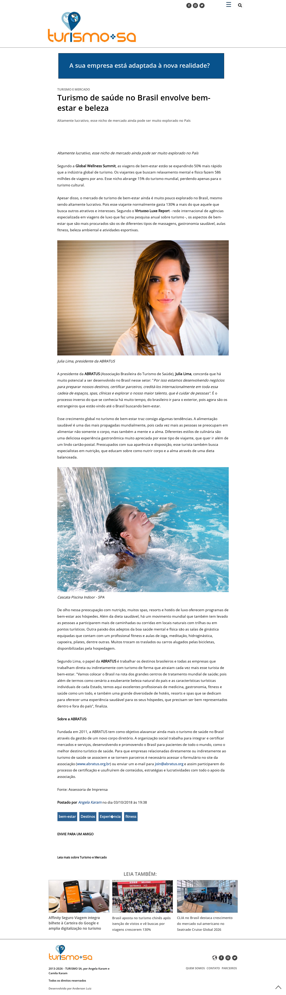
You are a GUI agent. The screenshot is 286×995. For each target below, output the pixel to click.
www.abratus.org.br (93, 763)
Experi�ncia (110, 816)
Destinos (88, 816)
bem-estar (67, 816)
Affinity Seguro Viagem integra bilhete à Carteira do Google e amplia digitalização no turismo (75, 923)
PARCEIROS (229, 968)
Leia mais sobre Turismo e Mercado (82, 857)
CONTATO (213, 968)
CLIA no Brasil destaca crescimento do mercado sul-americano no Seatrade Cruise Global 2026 (205, 924)
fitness (130, 816)
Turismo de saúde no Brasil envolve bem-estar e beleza (133, 102)
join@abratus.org (169, 763)
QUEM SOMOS (195, 968)
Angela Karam (89, 802)
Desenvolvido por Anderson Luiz (70, 988)
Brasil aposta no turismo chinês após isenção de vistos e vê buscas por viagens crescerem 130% (141, 924)
